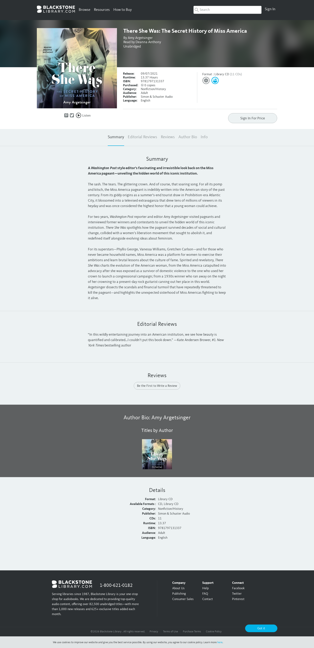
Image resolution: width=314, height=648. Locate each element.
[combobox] (227, 10)
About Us (178, 588)
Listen (86, 115)
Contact (207, 599)
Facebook (238, 588)
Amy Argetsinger (140, 38)
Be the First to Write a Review (157, 386)
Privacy (154, 631)
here (219, 642)
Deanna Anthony (148, 42)
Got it (261, 628)
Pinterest (238, 599)
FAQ (205, 593)
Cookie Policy (214, 631)
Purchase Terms (192, 631)
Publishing (179, 593)
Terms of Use (170, 631)
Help (205, 588)
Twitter (237, 593)
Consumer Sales (183, 599)
